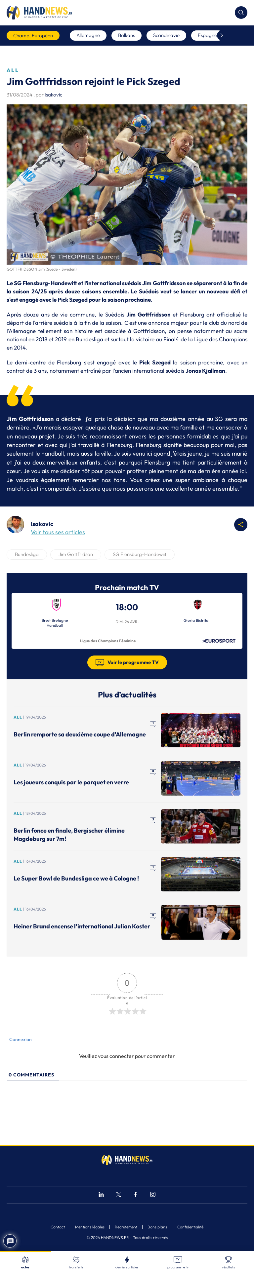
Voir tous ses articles (58, 532)
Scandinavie (166, 35)
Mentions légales (90, 1227)
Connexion (20, 1039)
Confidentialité (190, 1227)
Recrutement (126, 1227)
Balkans (126, 35)
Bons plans (157, 1227)
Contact (58, 1227)
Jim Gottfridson (76, 554)
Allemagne (88, 35)
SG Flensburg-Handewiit (139, 554)
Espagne (207, 35)
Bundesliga (27, 554)
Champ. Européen (33, 35)
